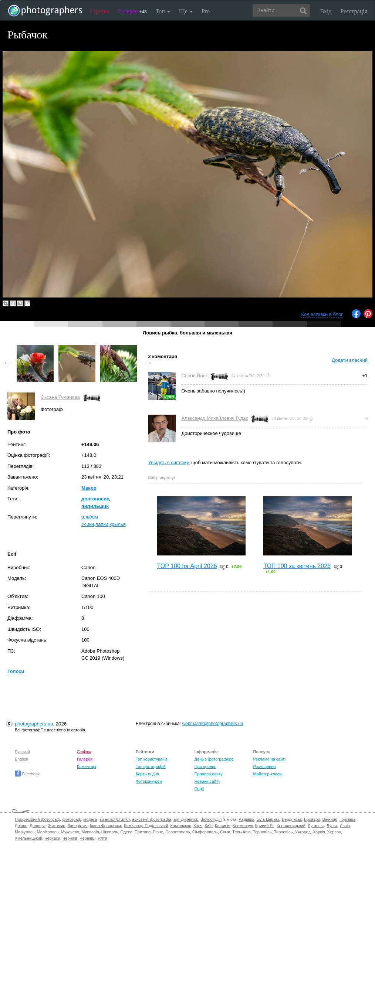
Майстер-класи (267, 774)
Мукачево (70, 832)
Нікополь (109, 832)
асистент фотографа (151, 819)
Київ (208, 825)
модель (91, 819)
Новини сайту (207, 781)
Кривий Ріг (264, 825)
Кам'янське (181, 825)
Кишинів (222, 825)
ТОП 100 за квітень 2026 (297, 566)
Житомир (56, 825)
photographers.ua (34, 724)
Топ (163, 11)
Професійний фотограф (37, 819)
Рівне (158, 832)
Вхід (326, 11)
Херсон (334, 832)
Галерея (132, 11)
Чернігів (69, 838)
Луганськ (316, 825)
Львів (345, 825)
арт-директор (186, 819)
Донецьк (37, 825)
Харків (319, 832)
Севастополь (177, 832)
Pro (206, 11)
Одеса (126, 832)
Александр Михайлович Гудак (214, 418)
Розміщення (264, 766)
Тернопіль (262, 832)
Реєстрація (354, 11)
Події (199, 788)
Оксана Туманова (60, 397)
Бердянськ (292, 819)
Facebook (27, 774)
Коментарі (86, 766)
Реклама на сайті (269, 759)
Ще (186, 11)
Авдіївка (246, 819)
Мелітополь (48, 832)
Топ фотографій (151, 766)
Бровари (312, 819)
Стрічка (99, 11)
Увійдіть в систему (168, 462)
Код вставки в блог (322, 314)
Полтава (143, 832)
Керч (197, 825)
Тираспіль (283, 832)
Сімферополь (205, 832)
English (21, 759)
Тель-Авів (241, 832)
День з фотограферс (214, 759)
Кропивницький (291, 825)
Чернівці (87, 838)
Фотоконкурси (149, 781)
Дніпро (21, 825)
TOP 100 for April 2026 (187, 566)
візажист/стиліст (114, 819)
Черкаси (52, 838)
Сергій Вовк (194, 375)
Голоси (15, 671)
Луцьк (332, 825)
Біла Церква (268, 819)
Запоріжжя (77, 825)
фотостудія (211, 819)
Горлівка (347, 819)
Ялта (102, 838)
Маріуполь (24, 832)
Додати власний (350, 360)
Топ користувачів (152, 759)
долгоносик (95, 498)
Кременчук (243, 825)
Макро (89, 488)
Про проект (205, 766)
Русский (22, 751)
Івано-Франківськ (106, 825)
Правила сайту (209, 774)
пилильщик (95, 506)
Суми (225, 832)
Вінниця (329, 819)
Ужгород (303, 832)
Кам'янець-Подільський (146, 825)
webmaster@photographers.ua (212, 723)
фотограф (71, 819)
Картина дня (147, 774)
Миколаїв (90, 832)
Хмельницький (28, 838)
